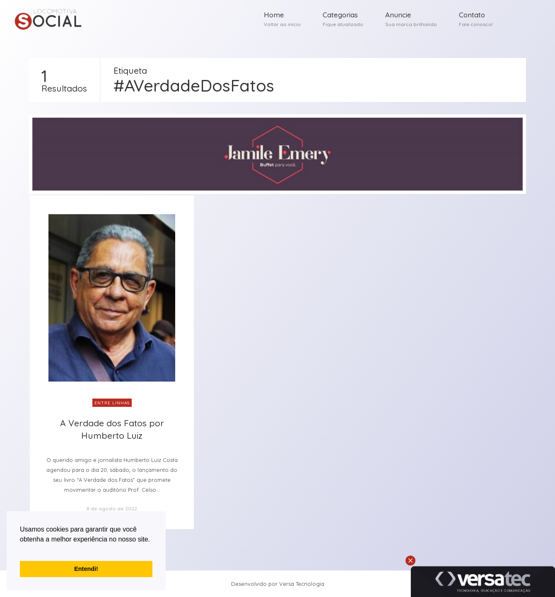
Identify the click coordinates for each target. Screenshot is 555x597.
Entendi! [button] (86, 569)
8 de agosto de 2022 (112, 508)
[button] (21, 550)
